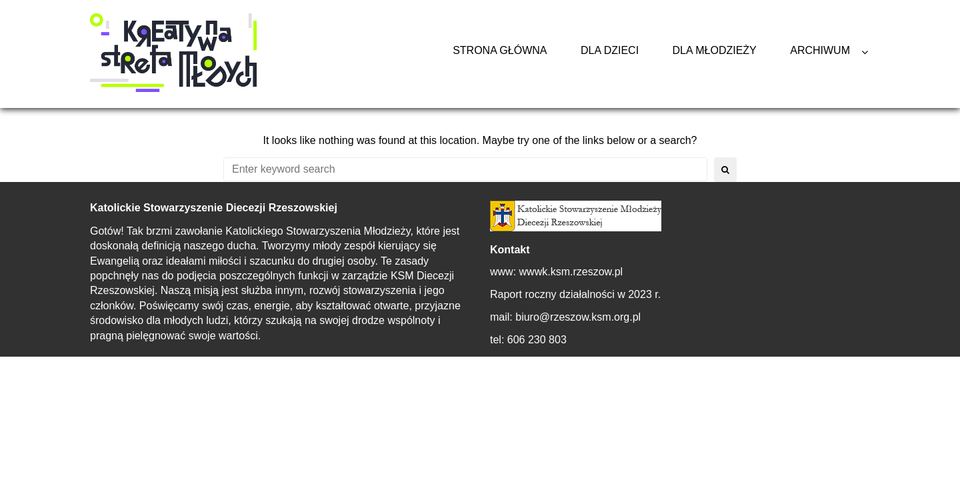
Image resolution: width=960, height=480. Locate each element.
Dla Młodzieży (715, 50)
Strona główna (500, 50)
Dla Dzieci (610, 50)
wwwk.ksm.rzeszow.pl (571, 271)
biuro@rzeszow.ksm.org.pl (578, 317)
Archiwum (820, 50)
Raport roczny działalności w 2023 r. (575, 294)
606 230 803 (537, 339)
